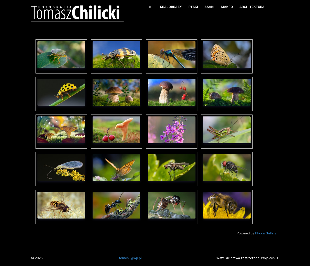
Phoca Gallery (265, 233)
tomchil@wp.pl (130, 258)
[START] (151, 6)
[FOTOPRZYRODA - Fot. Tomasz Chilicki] (77, 13)
